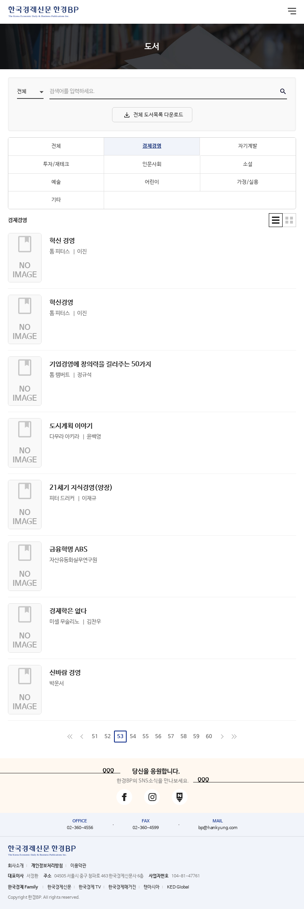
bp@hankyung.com (218, 828)
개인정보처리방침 (47, 866)
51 (95, 737)
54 (133, 737)
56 (158, 737)
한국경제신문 (59, 887)
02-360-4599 (146, 828)
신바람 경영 (65, 673)
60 (209, 737)
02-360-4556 (80, 828)
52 (107, 737)
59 (196, 737)
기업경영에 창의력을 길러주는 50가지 (100, 364)
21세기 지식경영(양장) (81, 488)
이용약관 (78, 866)
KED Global (178, 887)
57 (171, 737)
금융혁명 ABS (68, 549)
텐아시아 (152, 887)
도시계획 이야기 (71, 426)
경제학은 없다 (68, 611)
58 (183, 737)
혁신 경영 (62, 241)
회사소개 (16, 866)
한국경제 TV (90, 887)
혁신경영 (61, 303)
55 (145, 737)
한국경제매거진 (122, 887)
